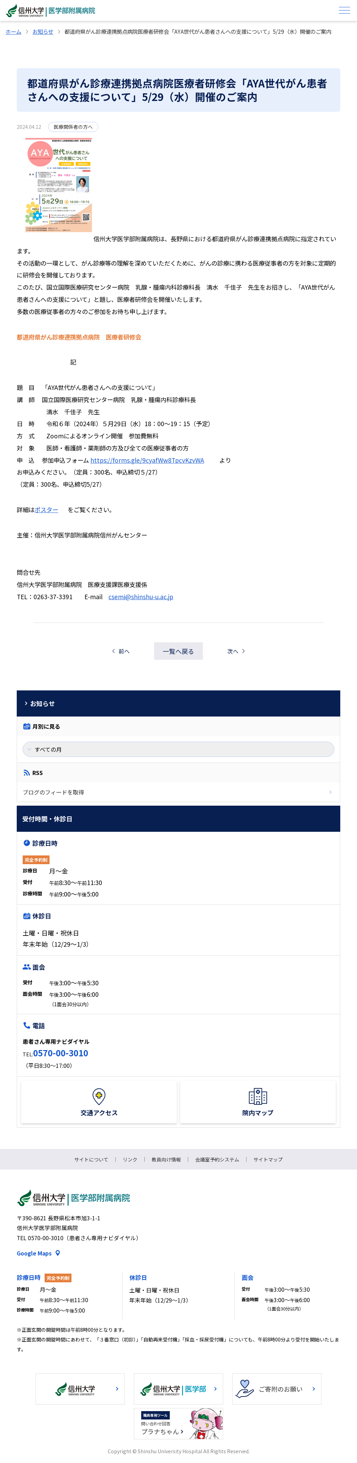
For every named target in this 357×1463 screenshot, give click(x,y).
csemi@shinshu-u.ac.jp (140, 596)
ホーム (13, 31)
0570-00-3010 (60, 1053)
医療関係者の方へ (73, 126)
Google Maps (34, 1253)
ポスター (46, 509)
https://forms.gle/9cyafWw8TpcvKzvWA (147, 460)
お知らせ (42, 31)
